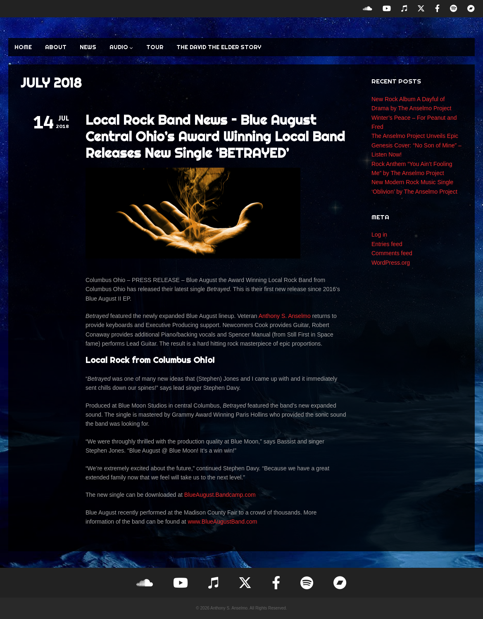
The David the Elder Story (218, 47)
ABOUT (56, 47)
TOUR (154, 47)
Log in (379, 234)
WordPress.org (390, 262)
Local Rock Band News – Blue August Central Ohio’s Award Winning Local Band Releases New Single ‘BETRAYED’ (215, 136)
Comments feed (391, 253)
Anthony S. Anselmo (285, 316)
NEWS (88, 47)
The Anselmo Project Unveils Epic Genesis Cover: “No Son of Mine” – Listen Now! (416, 145)
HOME (23, 47)
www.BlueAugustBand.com (222, 521)
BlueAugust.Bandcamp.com (220, 494)
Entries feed (386, 244)
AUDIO (121, 47)
